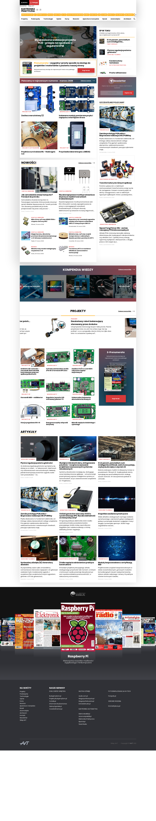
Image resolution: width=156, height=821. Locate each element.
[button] (136, 14)
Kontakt (22, 715)
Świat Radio (83, 724)
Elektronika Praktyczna (86, 719)
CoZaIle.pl (52, 701)
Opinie (58, 19)
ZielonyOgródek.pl (55, 706)
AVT (131, 743)
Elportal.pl (82, 722)
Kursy (67, 19)
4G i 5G (64, 15)
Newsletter (23, 6)
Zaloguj (34, 2)
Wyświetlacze (42, 15)
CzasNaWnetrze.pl (55, 709)
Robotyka (57, 15)
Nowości (76, 19)
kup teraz (115, 399)
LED (99, 15)
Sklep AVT (31, 6)
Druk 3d (50, 15)
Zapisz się (128, 93)
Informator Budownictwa (58, 704)
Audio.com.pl (83, 696)
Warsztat (111, 15)
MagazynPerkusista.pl (86, 701)
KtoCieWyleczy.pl (114, 706)
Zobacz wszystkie (86, 163)
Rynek (104, 19)
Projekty (24, 19)
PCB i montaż (120, 15)
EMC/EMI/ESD (129, 15)
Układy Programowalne (75, 15)
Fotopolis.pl (112, 696)
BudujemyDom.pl (55, 696)
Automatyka (115, 19)
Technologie (48, 19)
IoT (35, 15)
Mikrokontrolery (27, 15)
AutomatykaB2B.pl (85, 716)
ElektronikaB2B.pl (84, 714)
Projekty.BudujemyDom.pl (58, 699)
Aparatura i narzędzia (91, 19)
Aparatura (93, 15)
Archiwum (127, 19)
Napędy (86, 15)
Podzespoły (35, 19)
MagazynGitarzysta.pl (86, 699)
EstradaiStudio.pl (85, 704)
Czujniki (104, 15)
